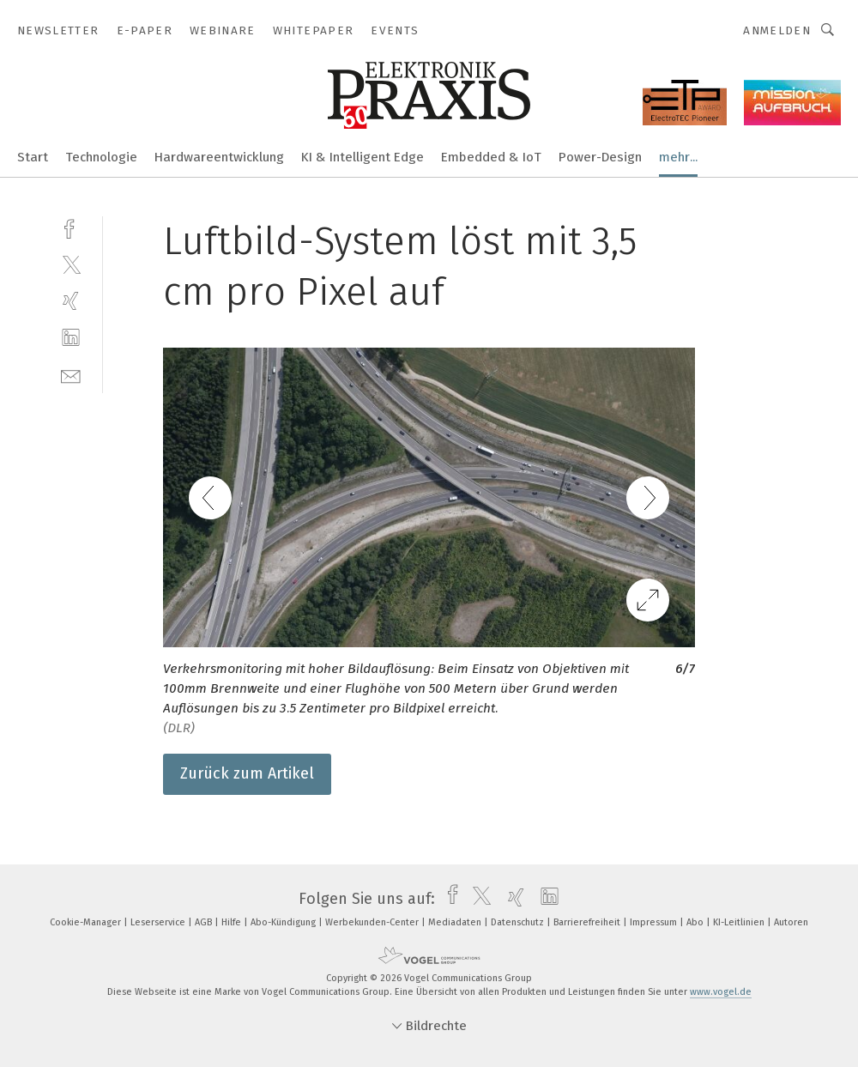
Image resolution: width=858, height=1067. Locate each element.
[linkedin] (71, 338)
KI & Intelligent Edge (362, 157)
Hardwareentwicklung (219, 157)
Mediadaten (456, 922)
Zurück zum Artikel (247, 773)
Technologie (101, 157)
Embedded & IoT (491, 157)
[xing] (71, 301)
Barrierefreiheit (588, 922)
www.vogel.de (721, 991)
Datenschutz (519, 922)
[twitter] (71, 264)
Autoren (791, 922)
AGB (204, 922)
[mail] (71, 374)
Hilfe (232, 922)
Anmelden (777, 30)
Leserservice (159, 922)
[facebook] (71, 227)
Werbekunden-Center (373, 922)
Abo (696, 922)
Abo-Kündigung (284, 922)
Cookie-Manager (87, 922)
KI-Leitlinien (740, 922)
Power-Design (600, 157)
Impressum (655, 922)
